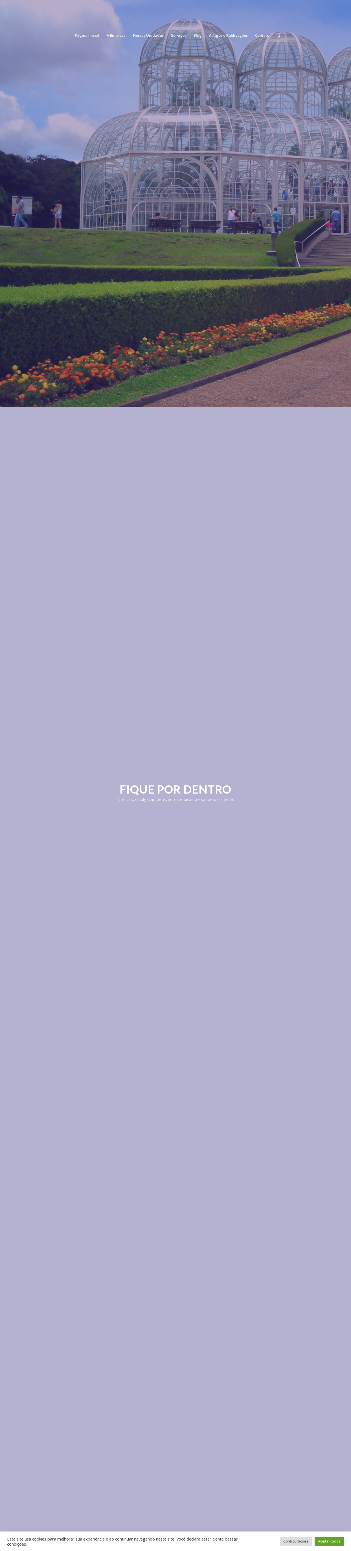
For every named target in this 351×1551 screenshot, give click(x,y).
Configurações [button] (295, 1541)
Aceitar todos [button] (329, 1541)
